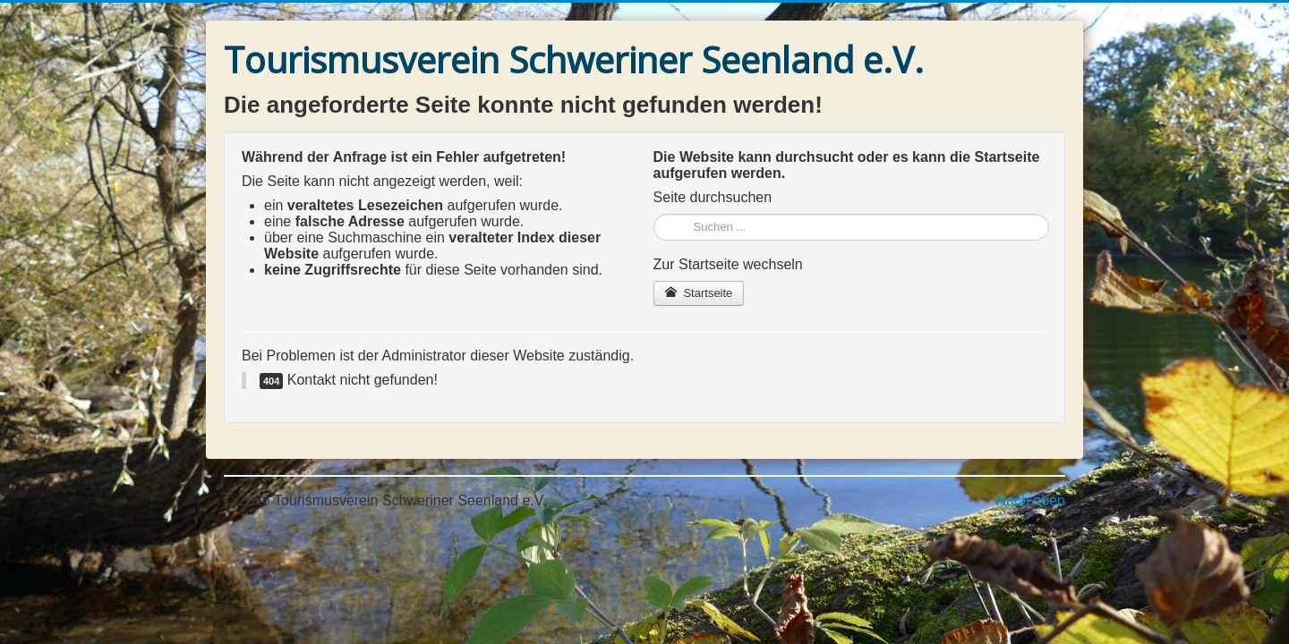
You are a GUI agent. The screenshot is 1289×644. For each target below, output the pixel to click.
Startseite (699, 293)
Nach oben (1030, 500)
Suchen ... (653, 214)
